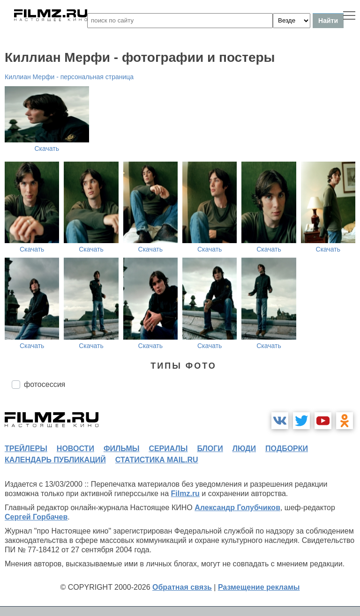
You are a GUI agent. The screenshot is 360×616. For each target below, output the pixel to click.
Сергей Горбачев (36, 517)
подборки (286, 449)
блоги (210, 449)
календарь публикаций (55, 460)
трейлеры (26, 449)
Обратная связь (182, 587)
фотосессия (44, 384)
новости (75, 449)
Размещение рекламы (259, 587)
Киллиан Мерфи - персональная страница (69, 77)
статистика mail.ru (156, 460)
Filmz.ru (185, 493)
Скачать (47, 148)
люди (244, 449)
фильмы (121, 449)
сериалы (168, 449)
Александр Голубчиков (237, 508)
